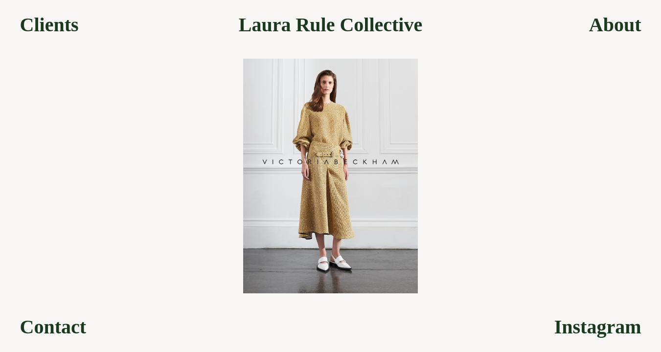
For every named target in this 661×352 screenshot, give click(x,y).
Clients (49, 25)
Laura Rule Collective (331, 25)
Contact (53, 327)
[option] (330, 176)
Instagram (597, 327)
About (615, 25)
